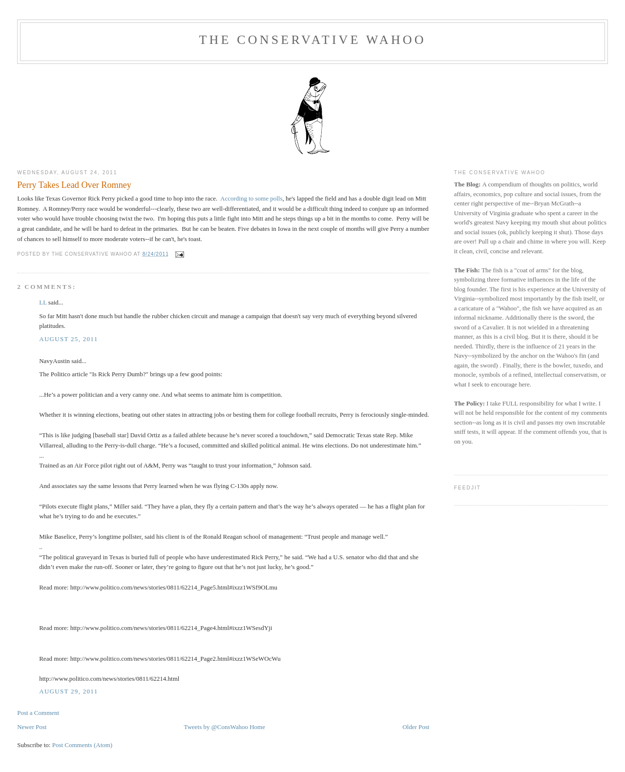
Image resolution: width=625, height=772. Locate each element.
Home (257, 727)
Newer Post (31, 727)
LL (42, 302)
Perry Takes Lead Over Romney (74, 185)
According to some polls (251, 198)
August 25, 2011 (68, 339)
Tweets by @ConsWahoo (216, 727)
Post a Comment (38, 712)
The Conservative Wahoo (312, 40)
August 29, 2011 (68, 691)
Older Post (415, 727)
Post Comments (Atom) (82, 745)
